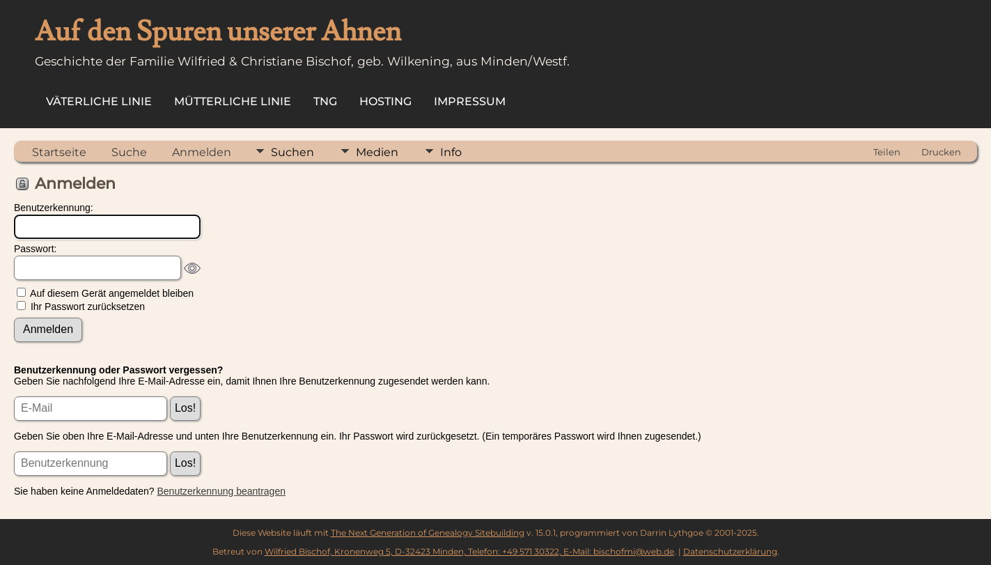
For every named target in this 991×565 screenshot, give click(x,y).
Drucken (941, 151)
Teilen (886, 151)
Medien (377, 152)
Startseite (59, 152)
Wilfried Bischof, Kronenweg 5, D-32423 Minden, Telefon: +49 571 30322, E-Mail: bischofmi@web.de (469, 551)
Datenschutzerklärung (730, 551)
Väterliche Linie (99, 101)
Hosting (385, 101)
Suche (129, 152)
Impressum (470, 101)
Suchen (292, 152)
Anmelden (201, 152)
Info (451, 152)
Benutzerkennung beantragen (221, 491)
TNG (325, 101)
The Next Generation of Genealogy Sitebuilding (427, 532)
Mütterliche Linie (232, 101)
